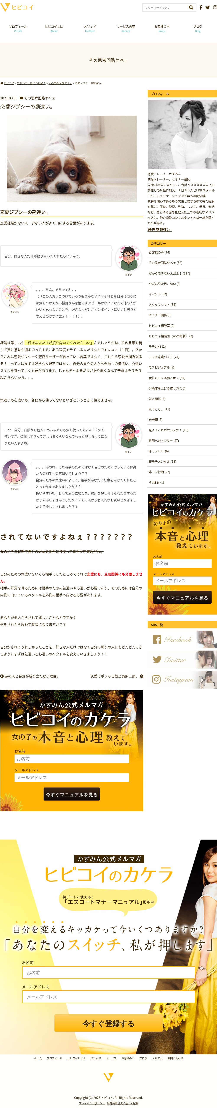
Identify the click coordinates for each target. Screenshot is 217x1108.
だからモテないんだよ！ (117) (169, 273)
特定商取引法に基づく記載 (122, 1103)
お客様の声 (162, 28)
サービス (111, 1058)
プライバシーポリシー (92, 1103)
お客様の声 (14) (159, 252)
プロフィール (18, 28)
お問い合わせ (175, 1058)
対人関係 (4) (157, 398)
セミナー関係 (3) (160, 315)
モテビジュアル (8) (161, 367)
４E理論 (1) (156, 482)
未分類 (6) (155, 419)
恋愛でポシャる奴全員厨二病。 (116, 676)
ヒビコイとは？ (76, 1058)
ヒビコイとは (54, 28)
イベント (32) (158, 294)
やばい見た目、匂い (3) (165, 283)
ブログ (197, 28)
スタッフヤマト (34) (162, 304)
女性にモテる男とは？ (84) (167, 378)
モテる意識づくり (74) (164, 357)
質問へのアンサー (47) (164, 440)
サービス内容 (126, 28)
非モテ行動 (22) (159, 472)
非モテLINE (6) (159, 451)
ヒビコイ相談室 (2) (162, 325)
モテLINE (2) (157, 346)
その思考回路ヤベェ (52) (165, 262)
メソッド (90, 28)
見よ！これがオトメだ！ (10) (168, 430)
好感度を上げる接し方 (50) (167, 388)
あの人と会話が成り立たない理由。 (30, 676)
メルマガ (157, 1058)
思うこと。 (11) (159, 409)
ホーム (38, 1058)
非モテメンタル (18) (162, 461)
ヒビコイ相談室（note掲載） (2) (171, 336)
